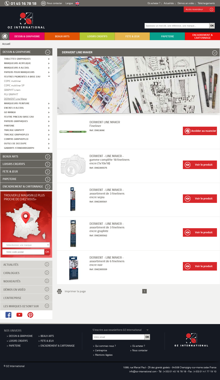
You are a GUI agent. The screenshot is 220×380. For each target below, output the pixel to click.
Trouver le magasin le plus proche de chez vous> (24, 197)
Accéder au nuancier (200, 131)
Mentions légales (104, 354)
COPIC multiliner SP (14, 85)
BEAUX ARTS (62, 36)
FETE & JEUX (132, 36)
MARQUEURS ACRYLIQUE (17, 62)
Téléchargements (206, 3)
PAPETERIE (167, 36)
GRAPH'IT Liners (12, 89)
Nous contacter (54, 3)
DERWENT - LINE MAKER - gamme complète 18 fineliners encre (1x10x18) (109, 159)
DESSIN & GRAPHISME (27, 36)
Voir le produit (198, 165)
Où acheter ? (154, 3)
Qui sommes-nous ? (105, 346)
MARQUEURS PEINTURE (16, 103)
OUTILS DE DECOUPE (15, 143)
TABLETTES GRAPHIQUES (17, 58)
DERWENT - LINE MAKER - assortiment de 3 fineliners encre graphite (107, 227)
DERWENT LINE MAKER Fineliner (105, 123)
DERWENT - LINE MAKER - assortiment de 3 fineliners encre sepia (107, 193)
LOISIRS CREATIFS (97, 36)
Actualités (169, 3)
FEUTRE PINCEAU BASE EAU (19, 116)
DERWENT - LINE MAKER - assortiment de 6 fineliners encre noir (107, 261)
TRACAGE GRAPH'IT (14, 129)
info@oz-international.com (142, 371)
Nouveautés (26, 281)
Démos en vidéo (186, 3)
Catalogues (26, 272)
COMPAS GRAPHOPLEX (16, 138)
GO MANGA (10, 111)
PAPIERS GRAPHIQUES (16, 120)
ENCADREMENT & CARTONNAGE (202, 36)
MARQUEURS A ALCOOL (16, 67)
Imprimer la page (74, 291)
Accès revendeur (199, 9)
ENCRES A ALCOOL (14, 107)
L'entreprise (26, 297)
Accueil (6, 44)
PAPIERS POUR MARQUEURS (19, 71)
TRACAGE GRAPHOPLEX (16, 134)
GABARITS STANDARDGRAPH (19, 147)
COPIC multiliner (12, 80)
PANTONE (9, 125)
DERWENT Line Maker (15, 98)
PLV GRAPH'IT (11, 94)
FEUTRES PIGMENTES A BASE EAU (22, 76)
